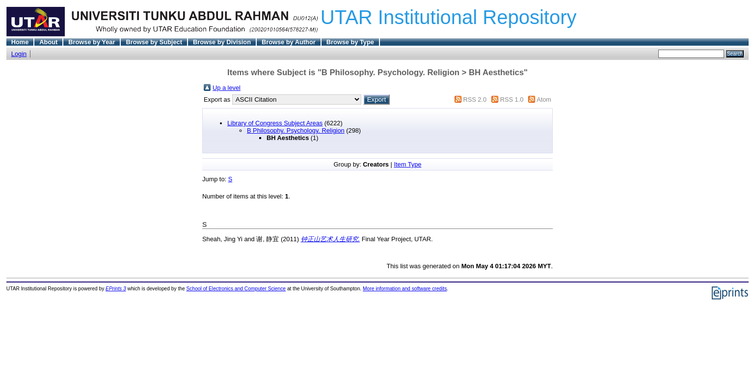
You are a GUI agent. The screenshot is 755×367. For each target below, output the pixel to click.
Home (20, 42)
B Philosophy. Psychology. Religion (296, 130)
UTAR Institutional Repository (449, 17)
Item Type (407, 164)
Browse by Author (289, 42)
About (48, 42)
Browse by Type (350, 42)
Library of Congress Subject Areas (275, 123)
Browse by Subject (154, 42)
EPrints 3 (116, 288)
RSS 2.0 (474, 99)
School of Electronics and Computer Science (236, 288)
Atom (544, 99)
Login (19, 53)
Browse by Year (91, 42)
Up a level (227, 87)
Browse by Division (222, 42)
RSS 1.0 (512, 99)
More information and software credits (405, 288)
